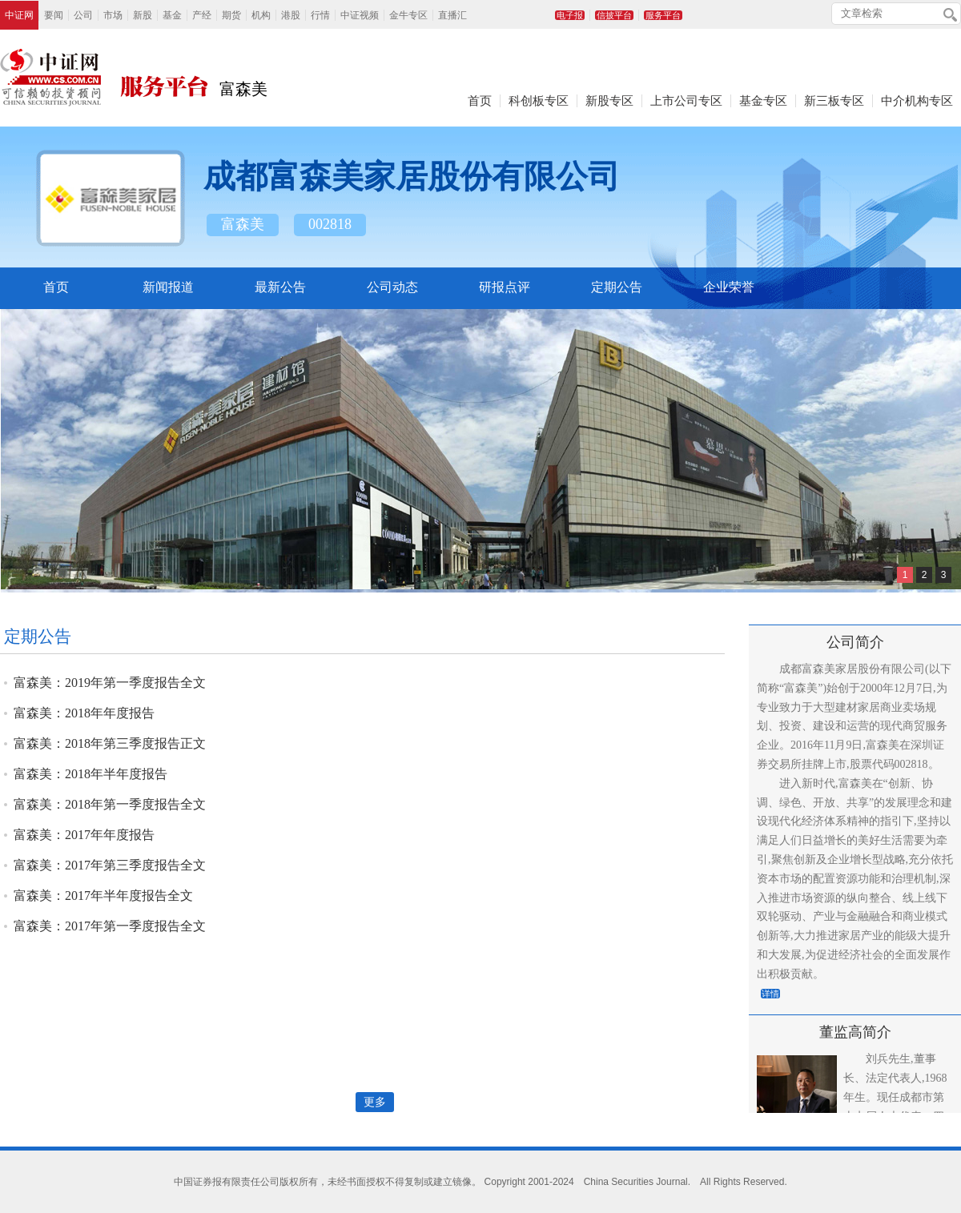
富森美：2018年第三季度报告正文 (110, 743)
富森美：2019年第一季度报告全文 (110, 682)
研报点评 (504, 287)
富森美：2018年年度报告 (84, 713)
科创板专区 (539, 100)
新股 (142, 15)
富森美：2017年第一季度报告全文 (110, 926)
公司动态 (392, 287)
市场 (113, 15)
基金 (172, 15)
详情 (770, 993)
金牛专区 (408, 15)
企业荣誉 (728, 287)
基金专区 (763, 100)
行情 (320, 15)
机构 (261, 15)
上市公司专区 (686, 100)
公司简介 (855, 642)
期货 (231, 15)
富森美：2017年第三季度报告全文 (110, 865)
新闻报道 (168, 287)
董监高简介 (855, 1032)
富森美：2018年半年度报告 (90, 774)
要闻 (53, 15)
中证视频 (359, 15)
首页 (480, 100)
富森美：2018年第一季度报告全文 (110, 804)
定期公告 (616, 287)
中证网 (19, 15)
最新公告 (280, 287)
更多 (375, 1102)
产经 (201, 15)
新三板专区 (834, 100)
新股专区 (609, 100)
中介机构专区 (917, 100)
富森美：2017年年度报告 (84, 834)
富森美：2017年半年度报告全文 (103, 895)
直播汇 (452, 15)
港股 (290, 15)
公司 (83, 15)
